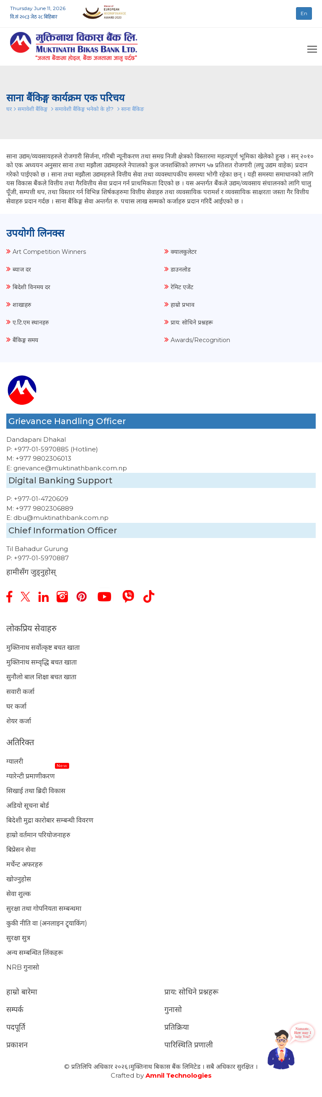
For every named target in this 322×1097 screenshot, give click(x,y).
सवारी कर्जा (20, 692)
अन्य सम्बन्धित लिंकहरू (34, 953)
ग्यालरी (14, 761)
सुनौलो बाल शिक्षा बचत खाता (41, 677)
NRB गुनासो (22, 967)
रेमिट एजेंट (182, 287)
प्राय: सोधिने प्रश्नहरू (192, 322)
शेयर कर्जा (18, 721)
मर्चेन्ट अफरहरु (24, 864)
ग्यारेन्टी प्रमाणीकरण (30, 776)
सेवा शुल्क (18, 894)
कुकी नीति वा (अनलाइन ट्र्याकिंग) (46, 923)
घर (9, 108)
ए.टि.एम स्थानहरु (31, 322)
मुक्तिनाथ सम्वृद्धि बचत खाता (41, 662)
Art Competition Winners (49, 252)
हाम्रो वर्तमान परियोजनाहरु (38, 835)
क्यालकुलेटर (184, 252)
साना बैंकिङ (132, 108)
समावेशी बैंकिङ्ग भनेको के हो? (85, 108)
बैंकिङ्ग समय (25, 340)
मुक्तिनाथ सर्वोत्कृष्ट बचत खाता (43, 647)
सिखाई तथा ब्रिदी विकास (35, 791)
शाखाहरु (22, 305)
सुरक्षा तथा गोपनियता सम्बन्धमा (43, 908)
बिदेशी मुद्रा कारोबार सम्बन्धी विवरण (49, 820)
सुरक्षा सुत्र (18, 938)
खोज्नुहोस (18, 879)
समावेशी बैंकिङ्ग (33, 108)
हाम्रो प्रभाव (183, 305)
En (304, 13)
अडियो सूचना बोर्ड (27, 806)
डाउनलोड (180, 269)
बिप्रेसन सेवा (21, 850)
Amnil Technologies (178, 1075)
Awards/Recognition (200, 340)
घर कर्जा (16, 706)
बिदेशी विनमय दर (31, 287)
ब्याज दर (22, 269)
